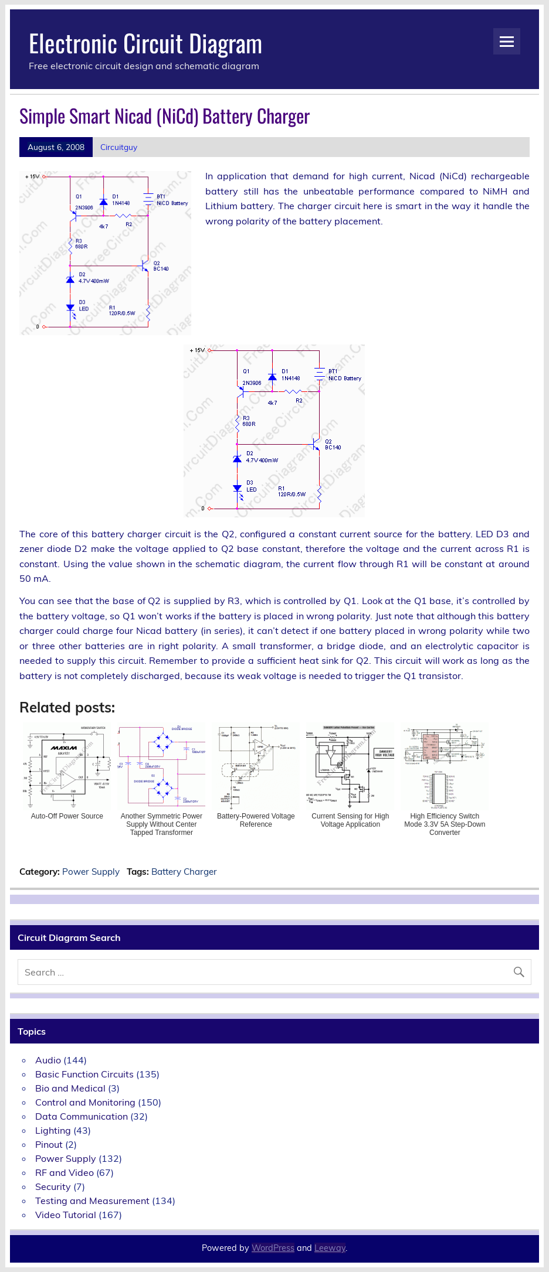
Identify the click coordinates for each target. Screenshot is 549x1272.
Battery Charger (184, 871)
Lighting (53, 1130)
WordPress (273, 1248)
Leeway (329, 1248)
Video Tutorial (65, 1214)
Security (53, 1186)
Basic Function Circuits (84, 1074)
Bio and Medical (70, 1088)
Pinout (49, 1144)
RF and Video (64, 1172)
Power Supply (91, 871)
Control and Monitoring (85, 1102)
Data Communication (81, 1116)
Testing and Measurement (92, 1200)
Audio (48, 1060)
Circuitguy (118, 147)
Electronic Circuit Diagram (145, 42)
